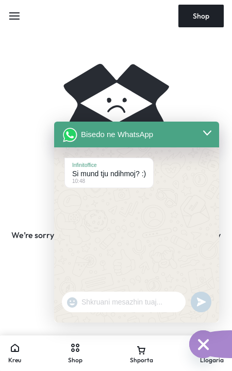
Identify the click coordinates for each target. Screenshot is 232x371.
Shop (201, 16)
